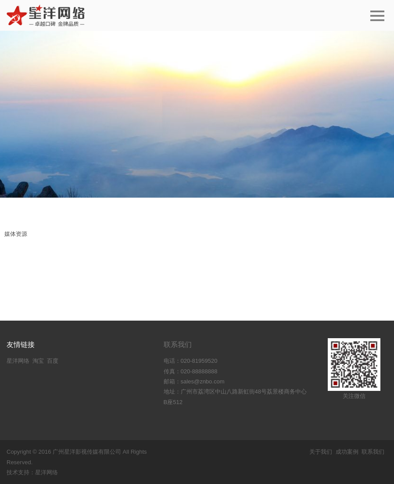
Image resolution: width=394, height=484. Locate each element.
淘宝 (38, 361)
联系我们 (178, 344)
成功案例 (347, 451)
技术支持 (18, 472)
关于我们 (320, 451)
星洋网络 (18, 361)
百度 (52, 361)
